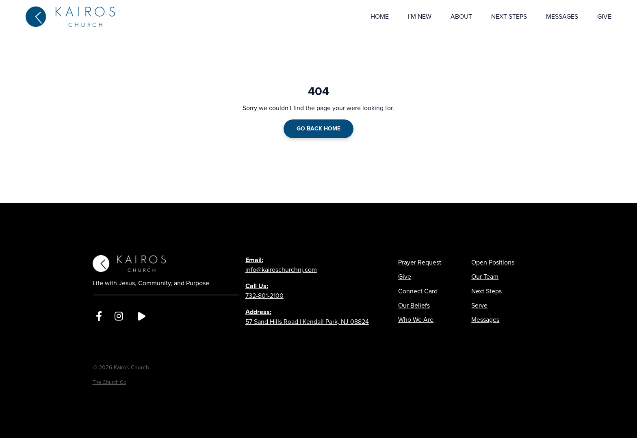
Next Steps (486, 291)
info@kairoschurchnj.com (281, 264)
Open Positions (492, 262)
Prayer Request (419, 262)
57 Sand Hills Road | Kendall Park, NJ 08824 (307, 316)
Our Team (484, 276)
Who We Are (415, 319)
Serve (479, 305)
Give (404, 276)
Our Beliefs (414, 305)
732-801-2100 (264, 290)
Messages (485, 319)
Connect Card (418, 291)
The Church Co (109, 382)
